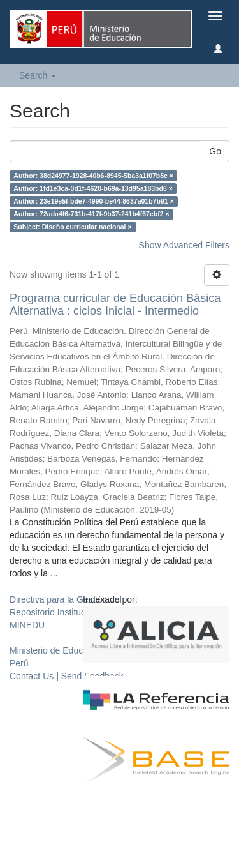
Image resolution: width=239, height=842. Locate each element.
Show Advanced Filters (184, 245)
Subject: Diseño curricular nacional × (72, 226)
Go (215, 151)
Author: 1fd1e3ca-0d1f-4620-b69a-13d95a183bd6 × (92, 188)
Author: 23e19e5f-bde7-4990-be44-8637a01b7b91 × (93, 201)
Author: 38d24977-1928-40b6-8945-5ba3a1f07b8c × (93, 175)
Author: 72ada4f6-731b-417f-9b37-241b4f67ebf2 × (91, 214)
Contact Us (32, 676)
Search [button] (37, 75)
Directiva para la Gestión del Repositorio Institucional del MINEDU (66, 612)
